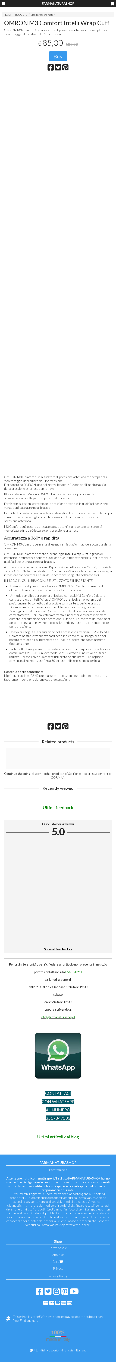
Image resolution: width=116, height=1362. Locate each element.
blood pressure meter (93, 773)
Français (67, 1350)
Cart (58, 1261)
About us (58, 1255)
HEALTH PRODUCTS (15, 14)
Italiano (81, 1350)
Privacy (58, 1268)
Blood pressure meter (43, 14)
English (41, 1350)
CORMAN (58, 777)
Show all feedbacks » (58, 949)
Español (54, 1350)
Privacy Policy (58, 1276)
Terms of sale (58, 1248)
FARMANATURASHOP (58, 3)
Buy (58, 56)
